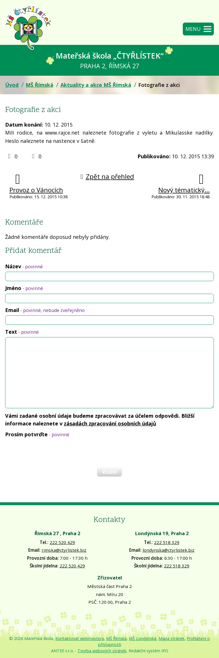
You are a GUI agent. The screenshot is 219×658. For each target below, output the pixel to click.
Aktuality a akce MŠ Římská (95, 84)
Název (24, 266)
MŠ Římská (39, 84)
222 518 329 (166, 542)
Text (22, 331)
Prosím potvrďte (37, 434)
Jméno (24, 288)
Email (45, 310)
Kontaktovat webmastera (79, 638)
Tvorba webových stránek (102, 650)
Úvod (12, 84)
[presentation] (48, 452)
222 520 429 (62, 542)
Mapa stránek (171, 638)
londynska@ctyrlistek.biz (168, 550)
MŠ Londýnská (142, 638)
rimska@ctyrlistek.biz (64, 550)
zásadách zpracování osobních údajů (110, 423)
